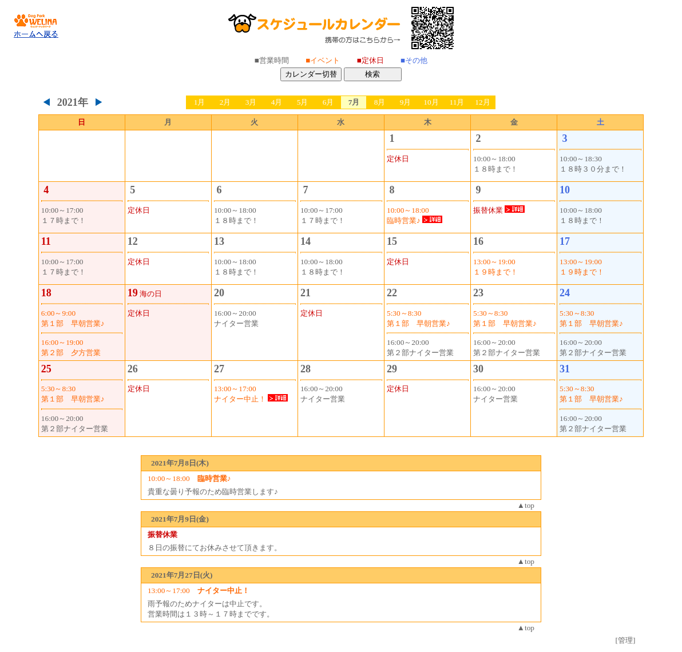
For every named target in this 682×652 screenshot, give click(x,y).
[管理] (626, 640)
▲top (525, 505)
